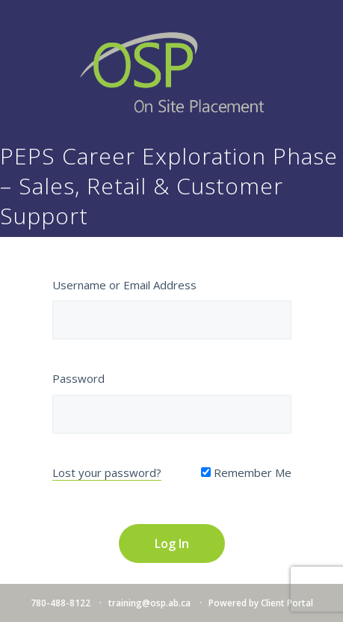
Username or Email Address (124, 284)
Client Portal (287, 603)
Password (78, 378)
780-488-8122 (60, 603)
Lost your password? (106, 472)
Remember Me (246, 472)
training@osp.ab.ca (149, 603)
